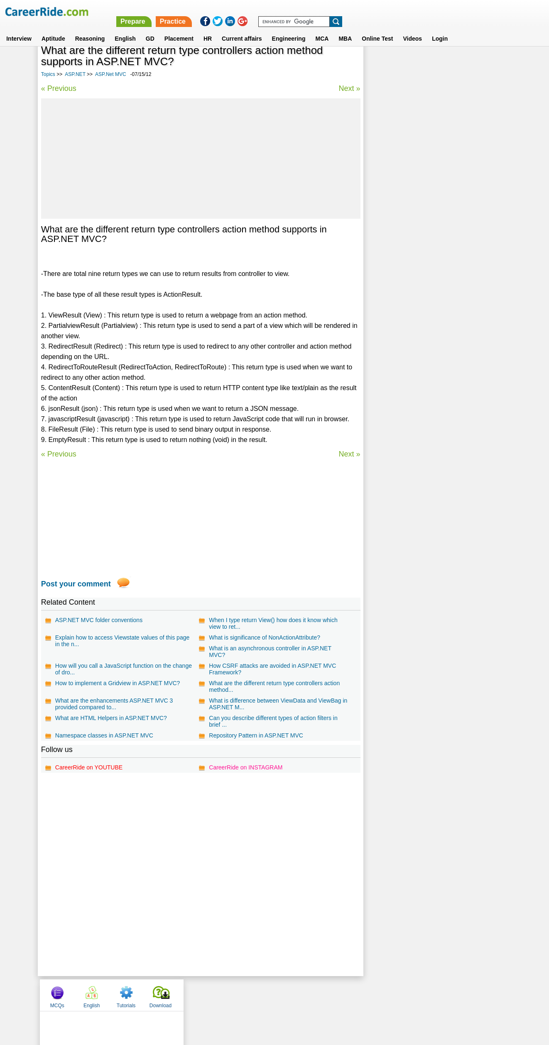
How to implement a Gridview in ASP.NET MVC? (117, 683)
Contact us (232, 994)
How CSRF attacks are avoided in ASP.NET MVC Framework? (272, 669)
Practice (374, 11)
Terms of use (270, 994)
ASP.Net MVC (110, 74)
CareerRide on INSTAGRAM (245, 767)
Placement (179, 28)
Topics (48, 74)
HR (207, 28)
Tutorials (451, 63)
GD (150, 28)
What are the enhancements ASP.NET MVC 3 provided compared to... (114, 704)
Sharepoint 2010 (392, 255)
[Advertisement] (200, 158)
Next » (349, 88)
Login (440, 28)
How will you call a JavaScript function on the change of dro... (123, 669)
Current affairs (242, 28)
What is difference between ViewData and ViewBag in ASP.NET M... (278, 704)
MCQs (383, 63)
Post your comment (76, 584)
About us (199, 994)
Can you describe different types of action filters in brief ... (273, 721)
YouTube (333, 994)
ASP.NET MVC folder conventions (98, 620)
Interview (19, 28)
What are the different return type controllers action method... (274, 686)
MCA (321, 28)
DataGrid (383, 226)
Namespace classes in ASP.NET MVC (104, 735)
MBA (345, 28)
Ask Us (305, 994)
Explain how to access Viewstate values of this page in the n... (122, 640)
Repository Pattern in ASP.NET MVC (256, 735)
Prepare (334, 11)
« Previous (58, 88)
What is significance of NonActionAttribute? (264, 637)
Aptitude (53, 28)
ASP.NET (75, 74)
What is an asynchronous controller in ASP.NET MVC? (270, 651)
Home (171, 994)
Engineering (289, 28)
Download (486, 63)
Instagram (365, 994)
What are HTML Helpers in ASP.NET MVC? (111, 718)
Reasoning (90, 28)
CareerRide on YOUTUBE (89, 767)
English (125, 28)
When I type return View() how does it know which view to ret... (273, 623)
